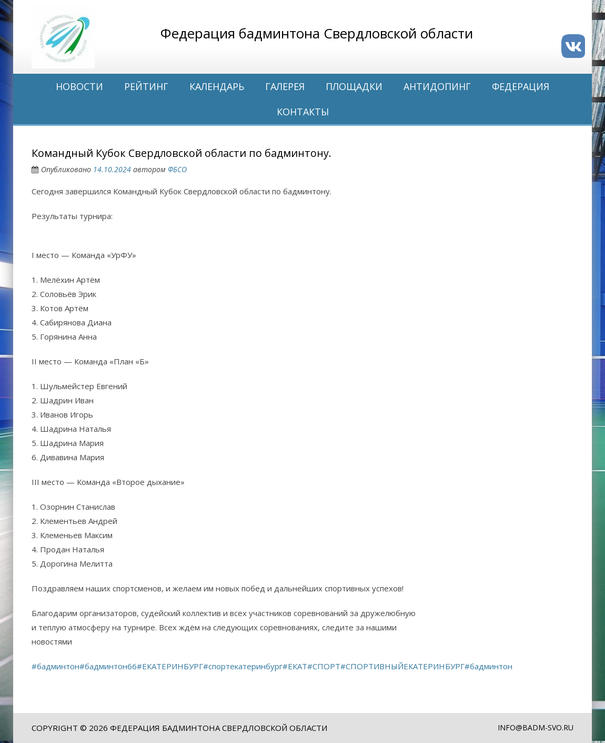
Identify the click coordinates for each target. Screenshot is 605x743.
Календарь (216, 86)
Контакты (303, 111)
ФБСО (177, 169)
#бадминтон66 (108, 666)
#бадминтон (55, 666)
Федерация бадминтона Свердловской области (218, 727)
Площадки (354, 86)
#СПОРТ (323, 666)
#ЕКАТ (295, 666)
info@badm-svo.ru (535, 727)
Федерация (520, 86)
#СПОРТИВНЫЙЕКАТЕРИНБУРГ (402, 666)
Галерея (285, 86)
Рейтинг (146, 86)
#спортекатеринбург (243, 666)
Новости (79, 86)
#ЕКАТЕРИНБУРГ (170, 666)
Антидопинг (437, 86)
